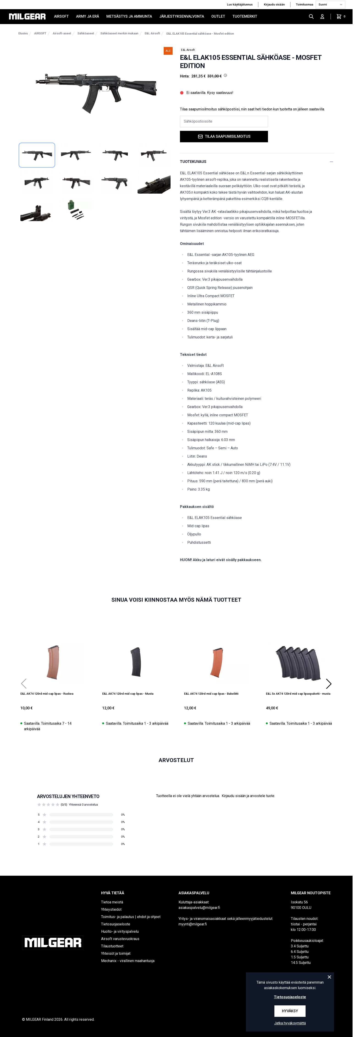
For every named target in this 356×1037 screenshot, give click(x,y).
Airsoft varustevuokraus (120, 939)
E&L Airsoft (152, 33)
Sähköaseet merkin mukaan (119, 33)
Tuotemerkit (244, 16)
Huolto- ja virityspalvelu (120, 931)
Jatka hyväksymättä (290, 1023)
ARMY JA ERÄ (87, 16)
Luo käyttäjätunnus (240, 4)
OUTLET (218, 16)
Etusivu (23, 33)
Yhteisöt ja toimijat (115, 953)
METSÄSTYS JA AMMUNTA (129, 16)
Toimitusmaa (305, 4)
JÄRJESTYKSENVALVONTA (181, 16)
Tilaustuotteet (112, 946)
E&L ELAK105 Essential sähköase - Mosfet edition (200, 33)
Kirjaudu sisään (274, 4)
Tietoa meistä (112, 902)
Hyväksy (290, 1011)
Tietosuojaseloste (115, 924)
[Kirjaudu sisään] (322, 16)
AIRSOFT (61, 16)
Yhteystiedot (111, 909)
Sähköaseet (85, 33)
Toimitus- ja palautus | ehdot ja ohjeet (130, 917)
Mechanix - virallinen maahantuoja (128, 961)
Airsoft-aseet (62, 33)
